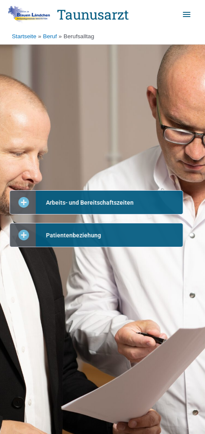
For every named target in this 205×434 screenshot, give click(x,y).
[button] (87, 202)
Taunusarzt (93, 14)
